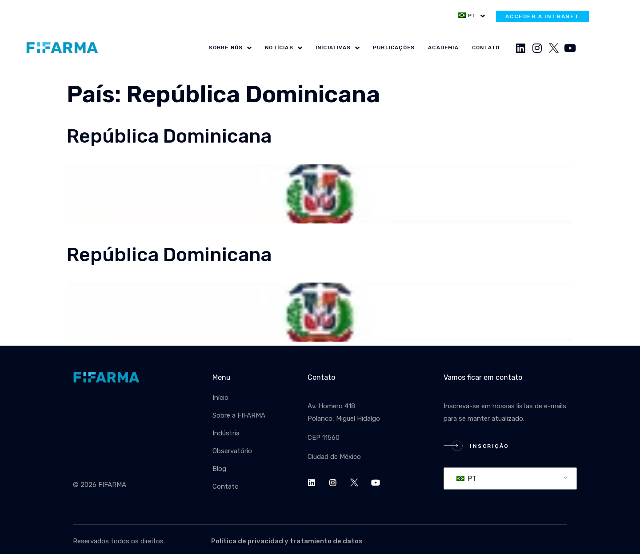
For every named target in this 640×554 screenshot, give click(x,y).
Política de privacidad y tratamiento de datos (287, 541)
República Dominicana (169, 136)
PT (466, 478)
